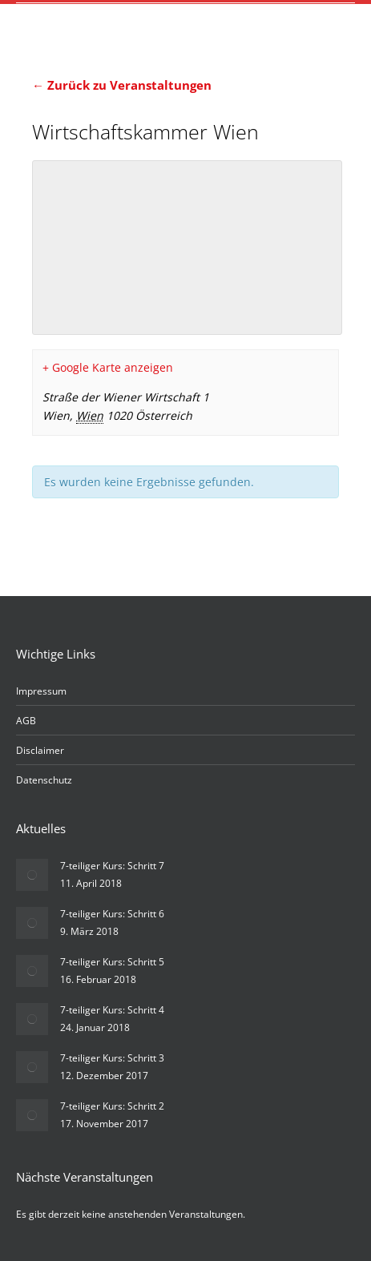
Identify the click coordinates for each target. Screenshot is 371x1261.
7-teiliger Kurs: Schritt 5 (112, 962)
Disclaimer (40, 750)
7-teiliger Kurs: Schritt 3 (112, 1058)
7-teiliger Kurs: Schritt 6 (112, 914)
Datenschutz (44, 780)
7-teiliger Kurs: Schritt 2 (112, 1106)
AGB (26, 720)
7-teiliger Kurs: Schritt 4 (112, 1010)
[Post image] (32, 875)
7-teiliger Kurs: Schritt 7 (112, 865)
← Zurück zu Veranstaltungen (122, 85)
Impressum (41, 691)
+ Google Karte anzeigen (107, 367)
